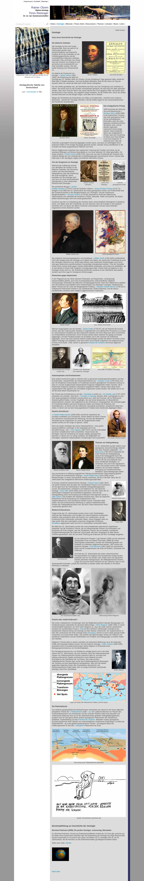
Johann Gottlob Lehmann (64, 188)
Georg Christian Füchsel (103, 189)
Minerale (69, 24)
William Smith (99, 258)
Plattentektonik (76, 712)
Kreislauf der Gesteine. (87, 720)
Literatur (108, 24)
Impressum (28, 1)
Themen (100, 24)
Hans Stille (64, 491)
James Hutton (88, 329)
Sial (81, 629)
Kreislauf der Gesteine (96, 343)
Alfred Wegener (102, 625)
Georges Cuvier (104, 381)
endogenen (80, 726)
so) (89, 712)
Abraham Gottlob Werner (106, 287)
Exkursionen (91, 24)
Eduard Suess (93, 483)
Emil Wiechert (95, 546)
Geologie (60, 24)
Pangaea (91, 633)
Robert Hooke (70, 154)
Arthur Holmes (107, 644)
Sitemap (44, 1)
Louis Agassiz (75, 430)
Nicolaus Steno (109, 113)
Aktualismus (88, 394)
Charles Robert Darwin (61, 415)
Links (122, 24)
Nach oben (56, 872)
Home (53, 24)
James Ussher (65, 75)
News (116, 24)
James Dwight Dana (91, 476)
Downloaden (31, 92)
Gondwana (56, 523)
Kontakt (37, 1)
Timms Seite (79, 24)
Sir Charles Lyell (109, 394)
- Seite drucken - (120, 30)
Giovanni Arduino (74, 195)
